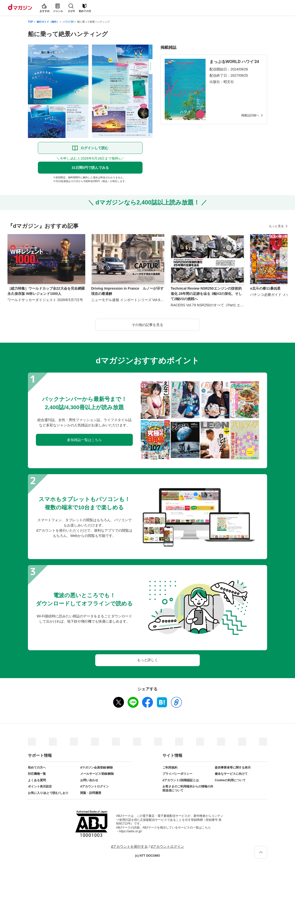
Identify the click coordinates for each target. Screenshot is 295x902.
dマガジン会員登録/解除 (96, 767)
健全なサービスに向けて (231, 773)
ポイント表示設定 (40, 786)
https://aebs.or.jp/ (130, 831)
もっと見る (276, 226)
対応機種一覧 (37, 773)
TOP (30, 21)
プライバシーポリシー (177, 773)
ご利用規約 (169, 767)
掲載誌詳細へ (250, 115)
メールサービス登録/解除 (97, 773)
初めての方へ (37, 767)
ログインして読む (94, 148)
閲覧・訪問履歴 (90, 793)
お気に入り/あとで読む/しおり (48, 793)
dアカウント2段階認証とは (180, 780)
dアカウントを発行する (129, 846)
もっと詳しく (147, 660)
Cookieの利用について (230, 780)
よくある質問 (37, 780)
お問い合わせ (89, 780)
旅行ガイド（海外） (48, 21)
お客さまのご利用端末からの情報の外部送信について (187, 788)
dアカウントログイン (94, 786)
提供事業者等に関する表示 (233, 767)
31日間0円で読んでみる (90, 168)
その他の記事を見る (147, 325)
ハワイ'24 (68, 21)
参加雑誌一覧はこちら (84, 440)
